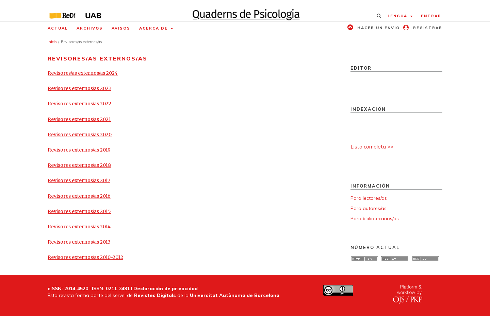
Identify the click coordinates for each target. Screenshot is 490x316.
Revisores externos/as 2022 (79, 104)
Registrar (426, 27)
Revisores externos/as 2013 (79, 242)
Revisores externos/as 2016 (79, 196)
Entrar (431, 16)
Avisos (121, 28)
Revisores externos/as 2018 (79, 165)
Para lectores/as (368, 198)
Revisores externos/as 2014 (79, 227)
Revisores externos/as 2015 (79, 211)
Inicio (52, 41)
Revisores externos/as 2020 (80, 134)
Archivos (90, 28)
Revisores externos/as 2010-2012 (85, 257)
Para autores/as (368, 208)
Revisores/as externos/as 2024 (83, 73)
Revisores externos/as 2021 (79, 119)
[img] (245, 10)
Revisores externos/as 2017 (79, 180)
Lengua (398, 16)
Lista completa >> (371, 146)
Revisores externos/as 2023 (79, 88)
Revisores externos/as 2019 (79, 150)
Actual (58, 28)
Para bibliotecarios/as (374, 218)
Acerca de (154, 28)
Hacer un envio (378, 27)
